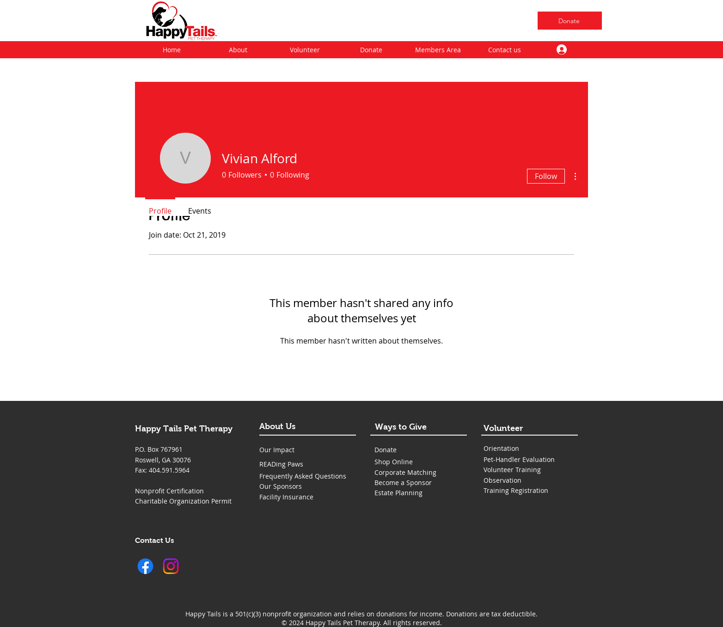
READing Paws (281, 464)
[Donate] (570, 21)
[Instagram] (170, 566)
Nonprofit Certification (169, 490)
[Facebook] (145, 566)
